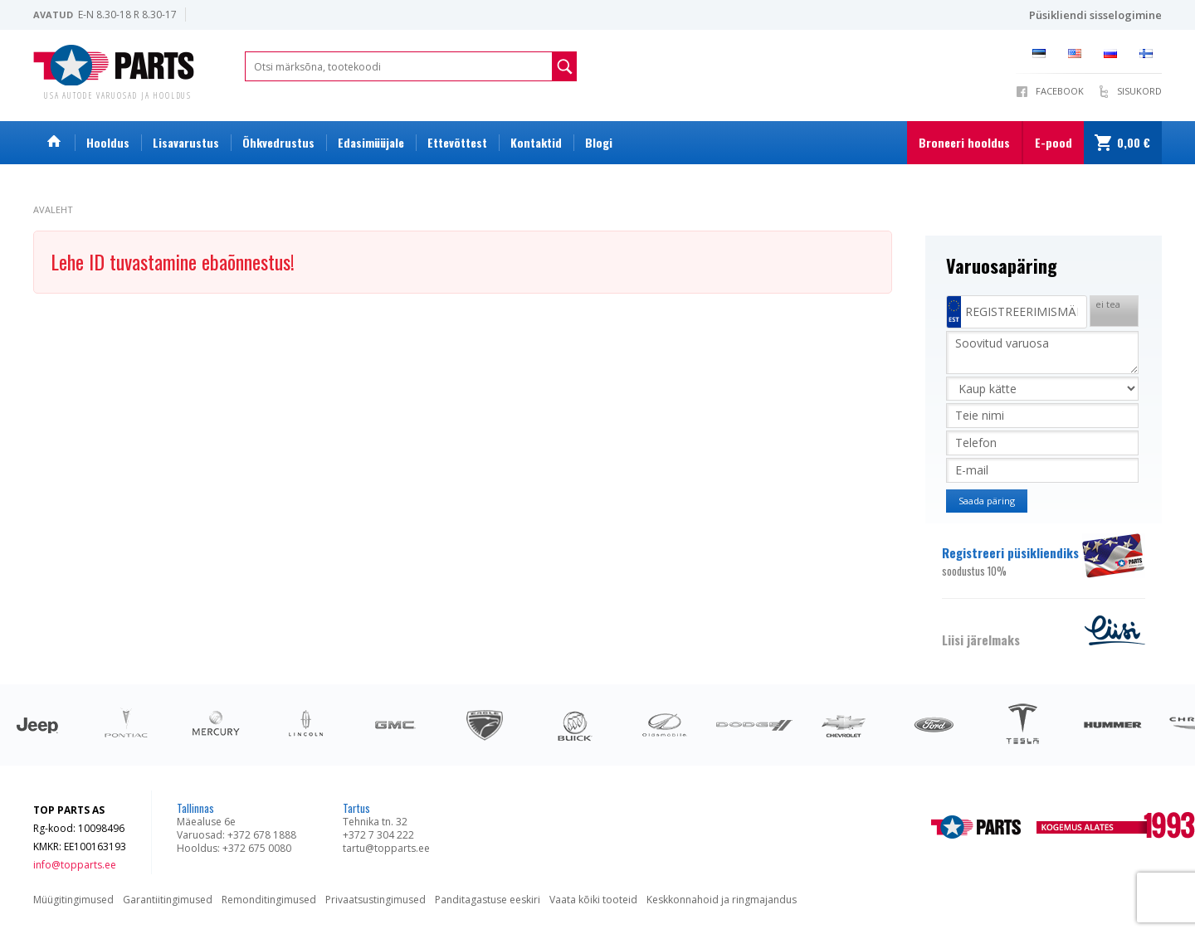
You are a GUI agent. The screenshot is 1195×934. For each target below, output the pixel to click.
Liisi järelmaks (981, 639)
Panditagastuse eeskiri (487, 900)
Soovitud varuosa (1042, 352)
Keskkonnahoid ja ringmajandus (721, 900)
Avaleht (53, 209)
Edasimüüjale (371, 142)
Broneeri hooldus (964, 142)
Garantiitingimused (167, 900)
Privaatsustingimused (375, 900)
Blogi (598, 142)
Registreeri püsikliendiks (1010, 561)
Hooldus (107, 142)
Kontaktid (536, 142)
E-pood (1053, 142)
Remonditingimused (269, 900)
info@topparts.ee (74, 865)
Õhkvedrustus (278, 142)
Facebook (1060, 91)
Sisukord (1139, 91)
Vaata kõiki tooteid (593, 900)
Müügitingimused (73, 900)
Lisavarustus (186, 142)
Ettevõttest (457, 142)
